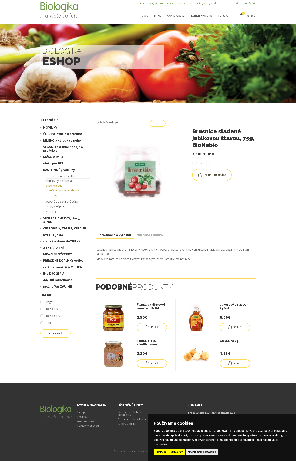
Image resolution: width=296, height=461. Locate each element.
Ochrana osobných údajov (134, 419)
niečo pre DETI (54, 163)
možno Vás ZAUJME (57, 286)
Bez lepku (49, 309)
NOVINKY (50, 127)
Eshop (81, 412)
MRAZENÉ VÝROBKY (57, 254)
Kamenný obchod (88, 425)
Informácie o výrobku (115, 235)
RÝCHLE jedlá (53, 235)
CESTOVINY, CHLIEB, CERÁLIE (64, 228)
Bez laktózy (50, 316)
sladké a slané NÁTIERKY (61, 241)
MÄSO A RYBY (53, 157)
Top (45, 322)
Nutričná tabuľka (150, 235)
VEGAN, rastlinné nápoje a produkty (63, 148)
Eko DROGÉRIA (53, 273)
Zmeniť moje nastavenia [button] (201, 451)
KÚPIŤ (151, 327)
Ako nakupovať (86, 421)
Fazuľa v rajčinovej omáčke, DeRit (151, 306)
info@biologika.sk (206, 3)
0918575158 (185, 3)
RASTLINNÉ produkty (59, 170)
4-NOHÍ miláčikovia (57, 280)
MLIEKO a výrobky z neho (62, 140)
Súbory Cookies (127, 424)
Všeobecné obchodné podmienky (131, 413)
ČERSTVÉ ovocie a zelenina (63, 134)
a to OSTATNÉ (53, 248)
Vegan (47, 302)
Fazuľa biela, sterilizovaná (147, 342)
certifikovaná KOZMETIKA (62, 267)
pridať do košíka (212, 175)
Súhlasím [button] (161, 451)
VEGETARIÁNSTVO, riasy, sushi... (61, 220)
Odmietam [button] (177, 451)
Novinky (82, 416)
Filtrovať (55, 333)
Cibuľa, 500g (229, 341)
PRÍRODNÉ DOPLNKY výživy (63, 260)
